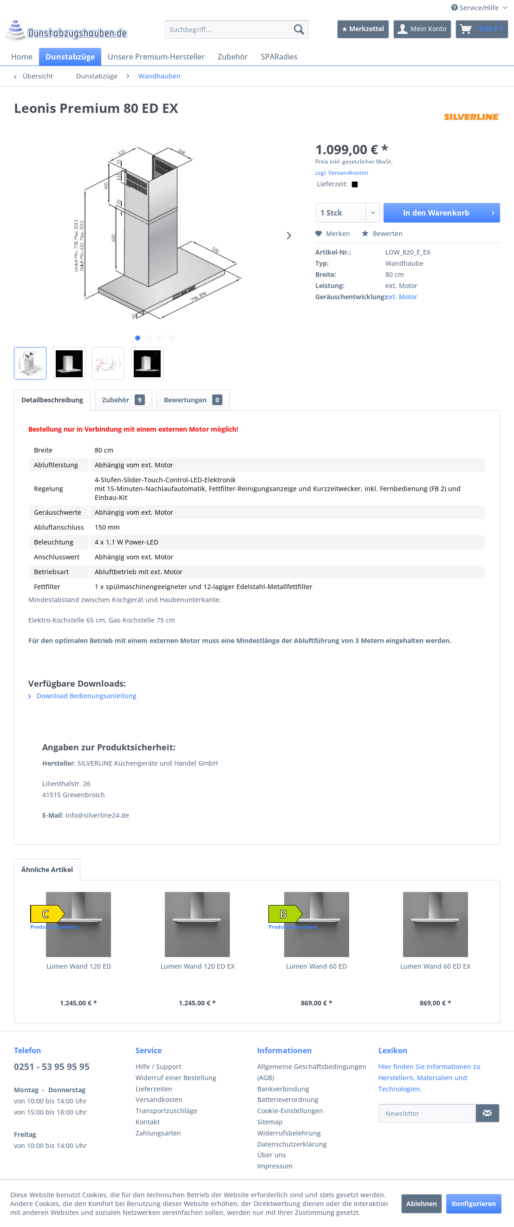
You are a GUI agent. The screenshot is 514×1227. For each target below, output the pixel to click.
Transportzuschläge (166, 1110)
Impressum (275, 1165)
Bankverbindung (283, 1088)
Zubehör (123, 399)
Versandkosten (159, 1099)
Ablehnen (421, 1203)
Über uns (271, 1154)
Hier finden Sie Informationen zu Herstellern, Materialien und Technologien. (429, 1077)
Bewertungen (193, 399)
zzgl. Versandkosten (342, 173)
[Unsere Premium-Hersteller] (156, 57)
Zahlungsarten (158, 1133)
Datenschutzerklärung (292, 1144)
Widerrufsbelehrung (289, 1133)
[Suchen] (299, 29)
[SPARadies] (279, 57)
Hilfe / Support (158, 1066)
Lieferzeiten (154, 1088)
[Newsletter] (426, 1113)
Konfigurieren (474, 1203)
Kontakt (148, 1121)
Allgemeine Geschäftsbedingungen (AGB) (311, 1072)
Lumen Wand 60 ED (316, 966)
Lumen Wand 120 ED (78, 966)
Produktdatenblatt (54, 926)
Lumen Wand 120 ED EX (197, 966)
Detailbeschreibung (52, 399)
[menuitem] (237, 29)
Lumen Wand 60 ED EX (435, 966)
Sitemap (270, 1121)
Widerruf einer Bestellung (176, 1077)
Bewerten (382, 233)
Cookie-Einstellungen (290, 1110)
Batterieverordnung (288, 1099)
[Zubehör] (232, 57)
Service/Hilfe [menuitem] (476, 7)
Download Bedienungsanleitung (82, 695)
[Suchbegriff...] (237, 29)
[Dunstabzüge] (70, 57)
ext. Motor (401, 296)
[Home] (22, 57)
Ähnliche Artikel (47, 869)
